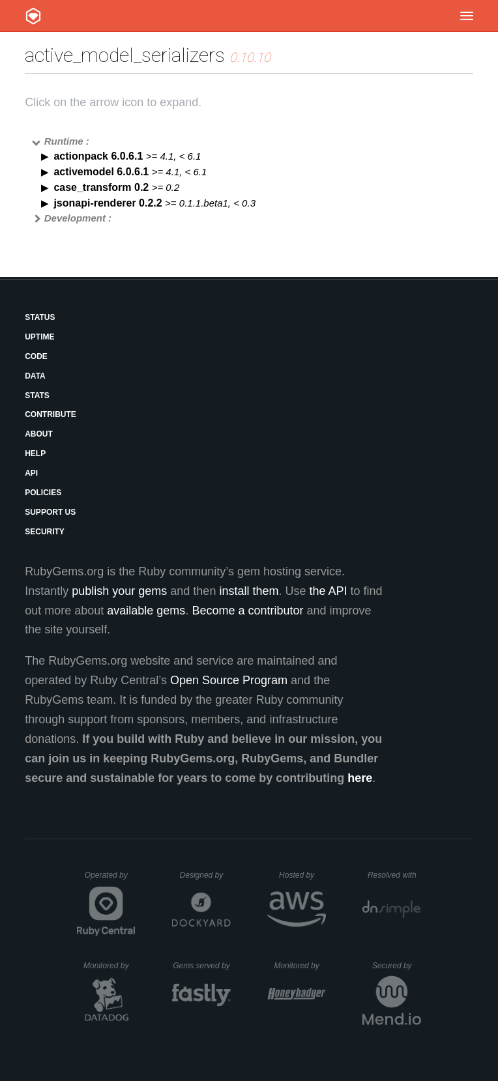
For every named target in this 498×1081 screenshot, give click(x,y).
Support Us (50, 512)
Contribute (50, 414)
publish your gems (119, 591)
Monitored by (109, 965)
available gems (146, 610)
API (31, 473)
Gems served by (202, 965)
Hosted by (302, 875)
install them (248, 591)
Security (45, 531)
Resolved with (394, 875)
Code (36, 356)
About (39, 434)
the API (328, 591)
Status (40, 317)
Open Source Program (228, 680)
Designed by (205, 875)
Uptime (39, 336)
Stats (37, 395)
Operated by (110, 880)
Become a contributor (247, 610)
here (359, 778)
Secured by (396, 965)
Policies (43, 492)
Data (35, 376)
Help (35, 453)
